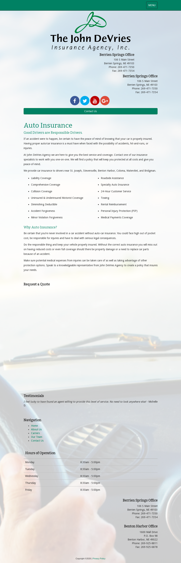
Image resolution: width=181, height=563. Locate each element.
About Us (36, 429)
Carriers (35, 433)
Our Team (36, 436)
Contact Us (90, 111)
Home (34, 425)
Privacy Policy (99, 558)
